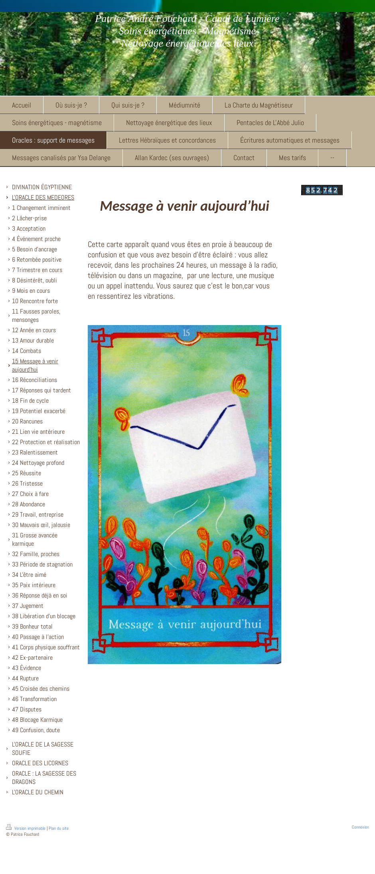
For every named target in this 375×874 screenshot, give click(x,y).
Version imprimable (26, 828)
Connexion (360, 827)
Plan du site (59, 828)
